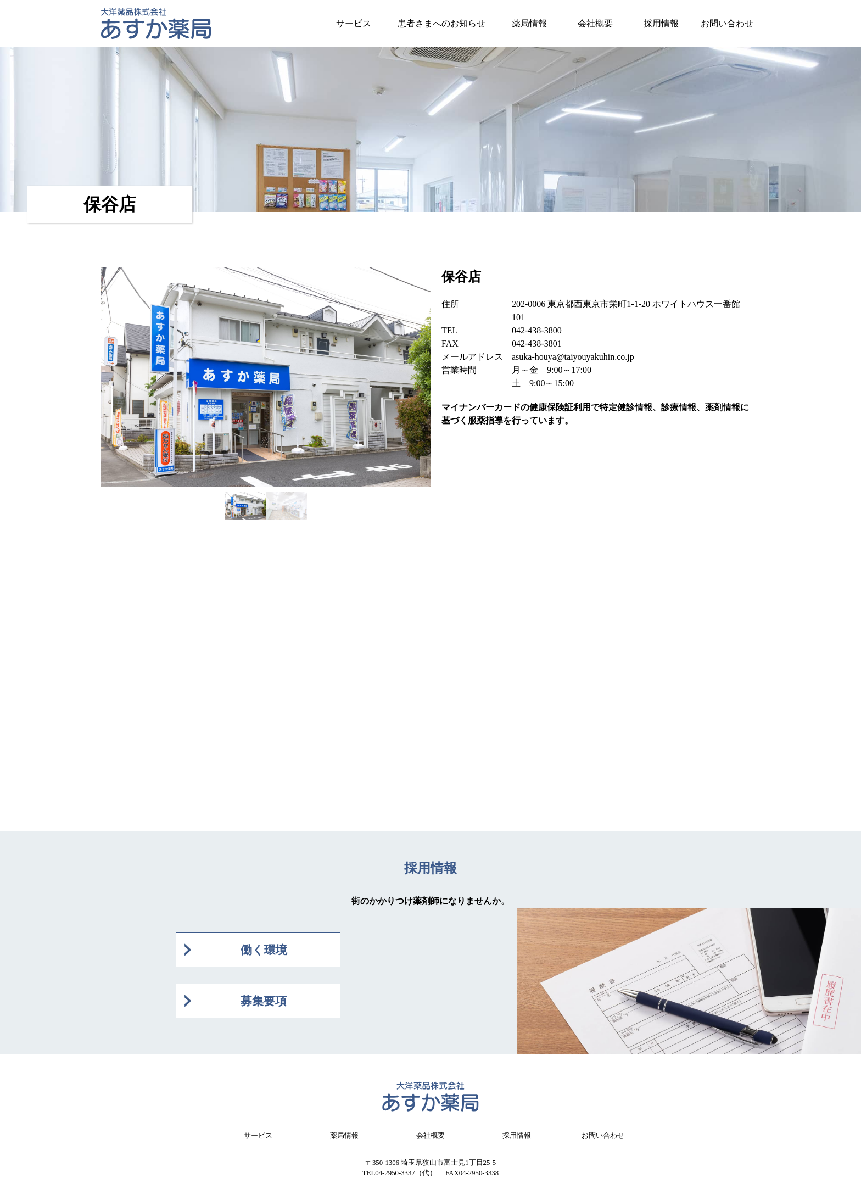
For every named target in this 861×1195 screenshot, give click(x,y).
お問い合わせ (727, 23)
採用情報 (661, 23)
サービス (353, 23)
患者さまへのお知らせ (441, 23)
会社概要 (595, 23)
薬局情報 (529, 23)
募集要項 (264, 1001)
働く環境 (264, 949)
